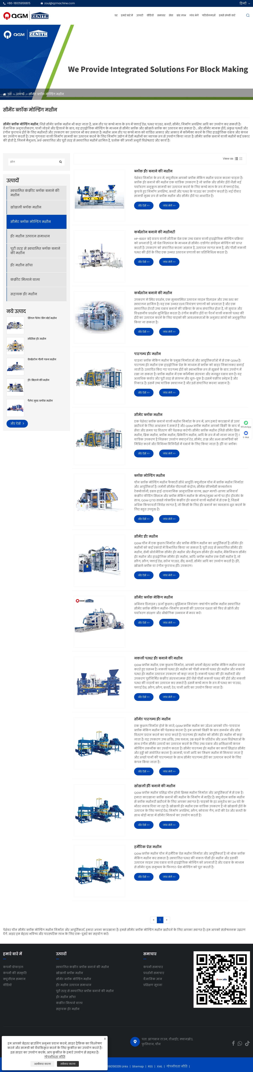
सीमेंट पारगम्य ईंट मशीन (152, 719)
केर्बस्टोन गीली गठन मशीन (42, 359)
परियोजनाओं (208, 15)
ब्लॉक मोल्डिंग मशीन (149, 476)
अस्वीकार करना (42, 1064)
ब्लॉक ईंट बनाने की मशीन (153, 171)
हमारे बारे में (127, 15)
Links (125, 1066)
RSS (150, 1066)
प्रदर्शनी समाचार (153, 973)
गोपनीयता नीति (176, 1066)
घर (116, 15)
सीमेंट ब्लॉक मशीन (148, 415)
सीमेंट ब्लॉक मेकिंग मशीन (153, 597)
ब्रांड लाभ (181, 15)
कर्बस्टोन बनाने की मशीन (153, 293)
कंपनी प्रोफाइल (13, 967)
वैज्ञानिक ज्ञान (152, 979)
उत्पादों (139, 15)
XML (159, 1066)
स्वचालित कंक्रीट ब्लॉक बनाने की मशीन (34, 192)
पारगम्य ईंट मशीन (147, 354)
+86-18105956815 (18, 3)
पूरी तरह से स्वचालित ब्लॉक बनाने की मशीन (35, 250)
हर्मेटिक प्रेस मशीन (147, 847)
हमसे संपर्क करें (227, 15)
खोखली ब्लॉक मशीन (25, 207)
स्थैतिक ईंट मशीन (37, 339)
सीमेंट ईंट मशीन (146, 536)
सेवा (171, 15)
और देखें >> (144, 205)
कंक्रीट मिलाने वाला (25, 279)
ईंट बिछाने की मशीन (38, 380)
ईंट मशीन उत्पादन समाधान (30, 236)
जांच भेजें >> (169, 205)
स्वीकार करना (68, 1064)
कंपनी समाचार (153, 967)
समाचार (161, 15)
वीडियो (150, 15)
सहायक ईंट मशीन (23, 294)
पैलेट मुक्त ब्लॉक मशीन (40, 401)
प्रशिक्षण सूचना (152, 985)
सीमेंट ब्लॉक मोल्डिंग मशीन (46, 94)
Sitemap (138, 1066)
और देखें (17, 423)
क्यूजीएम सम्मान (14, 979)
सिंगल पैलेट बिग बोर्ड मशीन (42, 318)
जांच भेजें (193, 15)
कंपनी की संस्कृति (15, 973)
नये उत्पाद (16, 311)
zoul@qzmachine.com (59, 3)
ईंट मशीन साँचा (21, 265)
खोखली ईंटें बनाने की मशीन (154, 786)
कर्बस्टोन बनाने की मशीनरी (154, 232)
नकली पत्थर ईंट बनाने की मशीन (158, 658)
